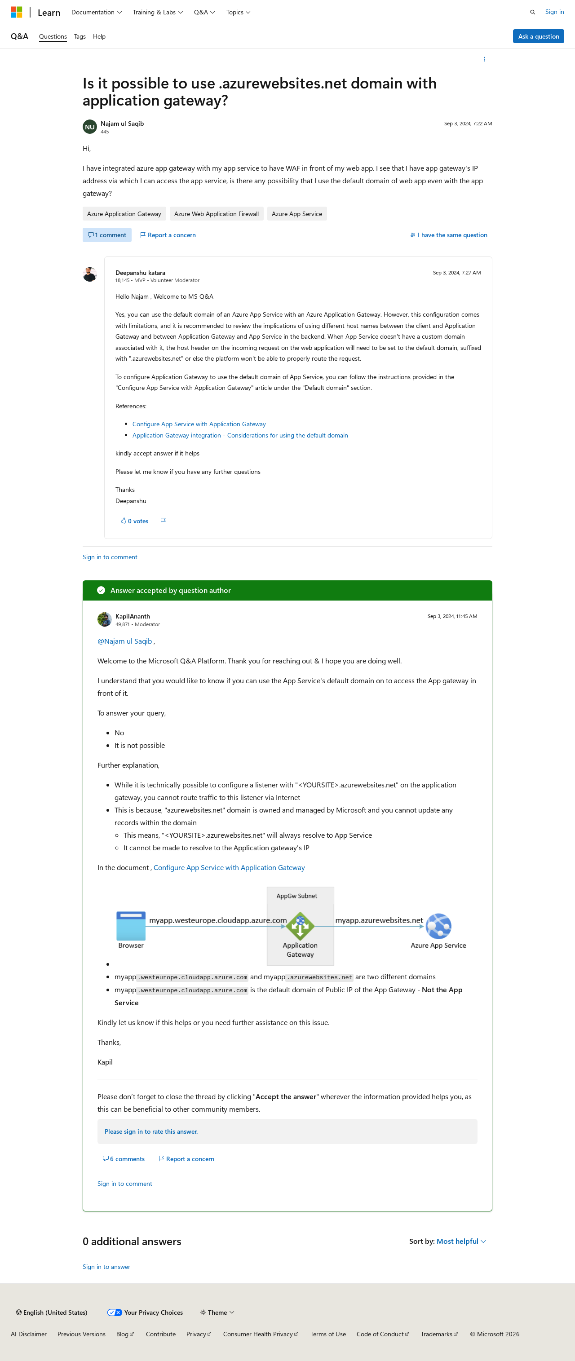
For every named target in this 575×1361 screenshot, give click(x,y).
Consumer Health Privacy (258, 1334)
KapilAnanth (132, 616)
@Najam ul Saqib (124, 640)
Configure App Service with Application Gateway (199, 424)
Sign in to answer (106, 1266)
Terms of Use (328, 1334)
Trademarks (436, 1334)
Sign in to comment (110, 556)
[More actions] (484, 59)
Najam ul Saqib (122, 123)
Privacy (196, 1334)
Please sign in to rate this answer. (151, 1131)
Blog (122, 1334)
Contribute (161, 1334)
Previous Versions (82, 1334)
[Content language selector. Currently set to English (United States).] (52, 1312)
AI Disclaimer (29, 1334)
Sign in (554, 11)
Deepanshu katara (140, 272)
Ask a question (538, 36)
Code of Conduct (380, 1334)
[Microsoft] (16, 12)
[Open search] (533, 12)
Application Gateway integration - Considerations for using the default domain (240, 435)
